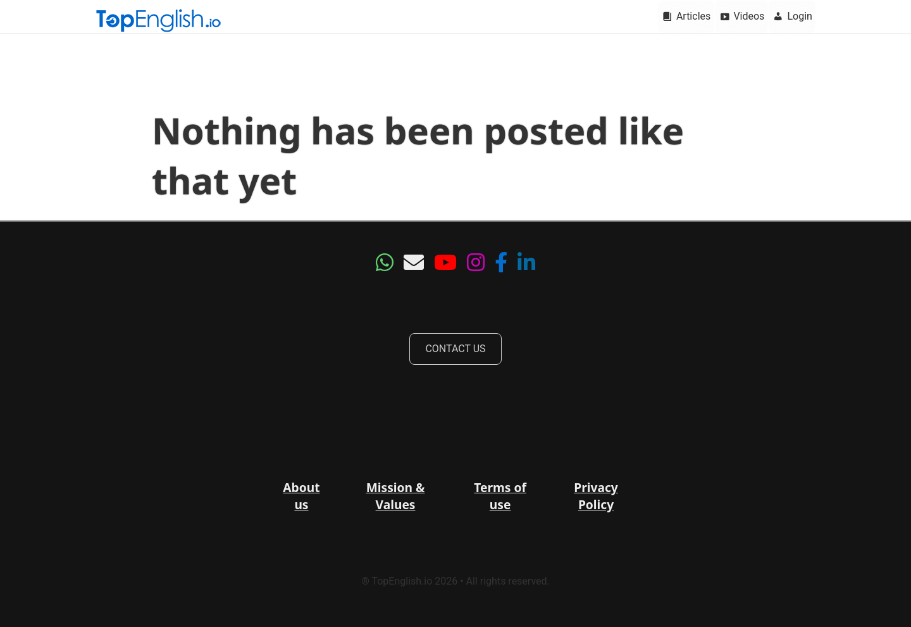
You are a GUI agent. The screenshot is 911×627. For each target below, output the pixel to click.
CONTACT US (455, 349)
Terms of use (500, 496)
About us (301, 496)
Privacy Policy (596, 496)
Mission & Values (395, 496)
